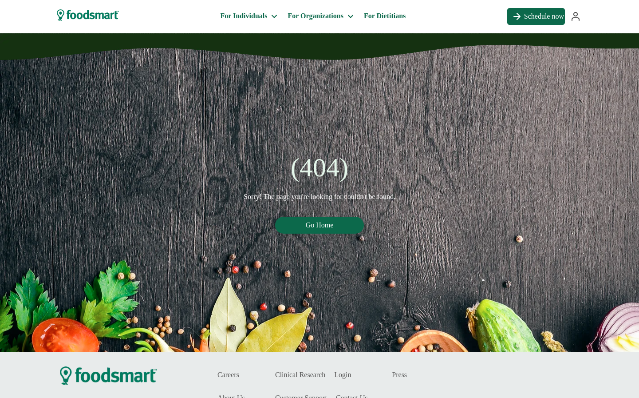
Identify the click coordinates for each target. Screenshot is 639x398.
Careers (228, 374)
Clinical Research (300, 374)
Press (399, 374)
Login (342, 374)
